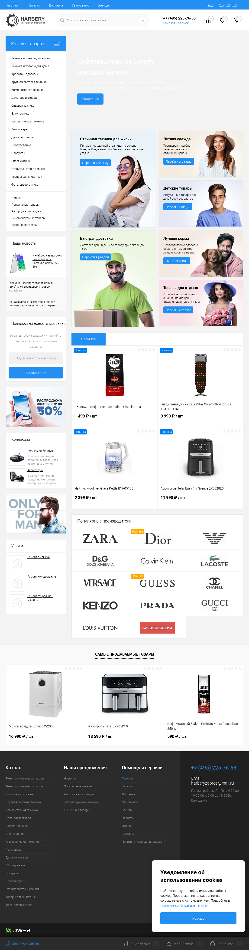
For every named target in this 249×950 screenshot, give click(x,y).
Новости (127, 818)
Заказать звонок (176, 23)
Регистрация (227, 5)
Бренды (104, 5)
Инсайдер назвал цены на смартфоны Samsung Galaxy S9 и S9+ (47, 261)
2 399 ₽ (114, 502)
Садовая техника (17, 826)
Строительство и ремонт (22, 889)
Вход (210, 5)
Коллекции (20, 439)
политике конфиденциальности (184, 905)
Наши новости (23, 243)
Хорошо (198, 918)
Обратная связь (22, 944)
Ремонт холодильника (41, 576)
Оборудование (15, 865)
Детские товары (17, 857)
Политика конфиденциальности (143, 841)
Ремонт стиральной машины (40, 598)
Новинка (88, 339)
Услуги (17, 546)
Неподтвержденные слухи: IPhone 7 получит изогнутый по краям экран (32, 303)
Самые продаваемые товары (124, 654)
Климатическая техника (22, 841)
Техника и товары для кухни (25, 778)
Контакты (128, 833)
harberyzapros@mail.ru (212, 783)
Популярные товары (25, 204)
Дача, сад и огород (18, 818)
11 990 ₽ (200, 502)
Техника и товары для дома (24, 786)
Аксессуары (35, 470)
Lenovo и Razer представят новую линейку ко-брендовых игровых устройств (31, 286)
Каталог (34, 5)
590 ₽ (176, 736)
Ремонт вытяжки (38, 557)
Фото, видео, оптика (19, 905)
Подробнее (91, 99)
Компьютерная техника (22, 810)
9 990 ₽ (200, 420)
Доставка (56, 5)
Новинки (17, 198)
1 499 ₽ (114, 420)
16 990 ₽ (21, 736)
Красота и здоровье (19, 794)
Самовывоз (81, 5)
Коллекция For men (40, 450)
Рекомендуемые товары (28, 218)
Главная (12, 5)
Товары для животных (21, 897)
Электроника (15, 833)
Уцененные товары (24, 225)
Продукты (12, 873)
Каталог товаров (35, 43)
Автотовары (14, 849)
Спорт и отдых (15, 881)
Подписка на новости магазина (38, 323)
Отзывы (127, 826)
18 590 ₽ (100, 736)
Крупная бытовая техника (23, 802)
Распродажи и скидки (26, 211)
